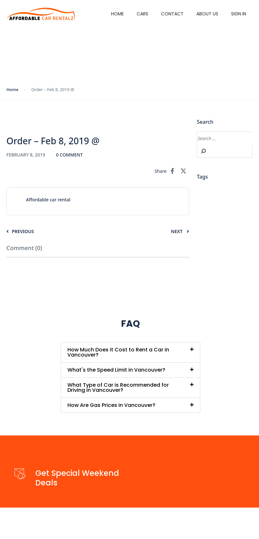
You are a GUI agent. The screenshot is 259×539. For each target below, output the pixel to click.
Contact (172, 14)
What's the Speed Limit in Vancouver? (116, 370)
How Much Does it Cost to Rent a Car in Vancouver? (118, 352)
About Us (207, 14)
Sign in (238, 14)
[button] (130, 352)
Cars (142, 14)
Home (117, 14)
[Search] (203, 151)
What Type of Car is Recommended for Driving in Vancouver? (118, 387)
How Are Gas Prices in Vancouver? (111, 405)
